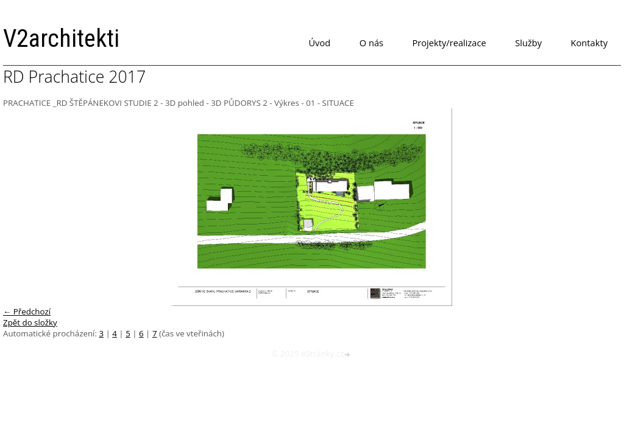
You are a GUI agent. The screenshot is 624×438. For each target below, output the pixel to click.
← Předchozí (27, 311)
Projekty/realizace (449, 42)
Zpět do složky (30, 322)
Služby (528, 42)
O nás (371, 42)
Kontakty (589, 42)
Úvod (319, 42)
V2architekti (61, 38)
